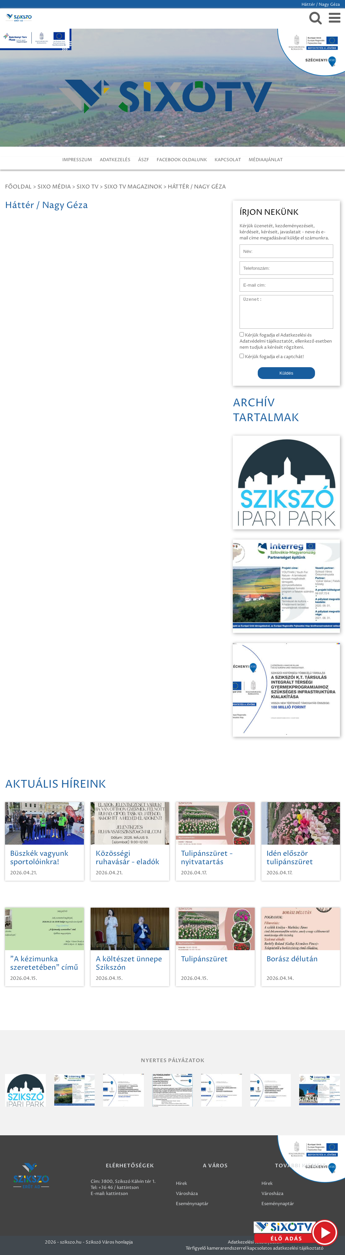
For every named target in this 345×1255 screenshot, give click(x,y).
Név (244, 248)
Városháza (187, 1194)
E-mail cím (250, 282)
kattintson (117, 1194)
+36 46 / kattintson (118, 1188)
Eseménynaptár (192, 1204)
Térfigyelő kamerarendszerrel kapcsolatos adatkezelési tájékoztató (254, 1248)
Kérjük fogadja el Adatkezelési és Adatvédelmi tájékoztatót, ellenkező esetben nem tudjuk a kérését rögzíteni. (286, 341)
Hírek (181, 1183)
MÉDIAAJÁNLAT (266, 160)
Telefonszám (252, 265)
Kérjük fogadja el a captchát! (272, 357)
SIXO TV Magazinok (133, 187)
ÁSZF (143, 160)
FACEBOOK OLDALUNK (182, 160)
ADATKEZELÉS (115, 160)
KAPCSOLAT (228, 160)
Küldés (286, 373)
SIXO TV (87, 187)
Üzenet (247, 298)
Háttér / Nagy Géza (197, 187)
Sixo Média (54, 187)
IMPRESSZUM (77, 160)
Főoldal (18, 187)
